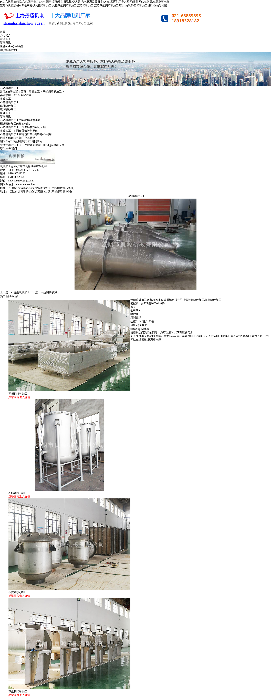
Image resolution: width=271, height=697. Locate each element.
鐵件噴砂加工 (8, 105)
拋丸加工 (5, 112)
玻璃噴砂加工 (8, 109)
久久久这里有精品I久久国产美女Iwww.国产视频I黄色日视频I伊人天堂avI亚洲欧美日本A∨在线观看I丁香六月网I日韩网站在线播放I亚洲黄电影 (84, 1)
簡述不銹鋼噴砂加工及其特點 (17, 137)
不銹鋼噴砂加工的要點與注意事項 (20, 120)
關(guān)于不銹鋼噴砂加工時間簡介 (21, 141)
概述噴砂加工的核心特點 (15, 123)
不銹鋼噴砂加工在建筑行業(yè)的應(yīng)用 (26, 134)
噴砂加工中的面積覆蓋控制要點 (19, 130)
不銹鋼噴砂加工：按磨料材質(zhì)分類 (23, 127)
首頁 (2, 31)
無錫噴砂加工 (196, 299)
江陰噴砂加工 (213, 299)
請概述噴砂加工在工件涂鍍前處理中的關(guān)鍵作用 (32, 145)
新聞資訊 (5, 42)
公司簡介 (5, 35)
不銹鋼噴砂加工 (52, 91)
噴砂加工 (142, 5)
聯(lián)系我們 (127, 5)
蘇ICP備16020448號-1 (154, 303)
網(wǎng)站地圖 (157, 5)
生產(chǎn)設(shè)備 (12, 46)
